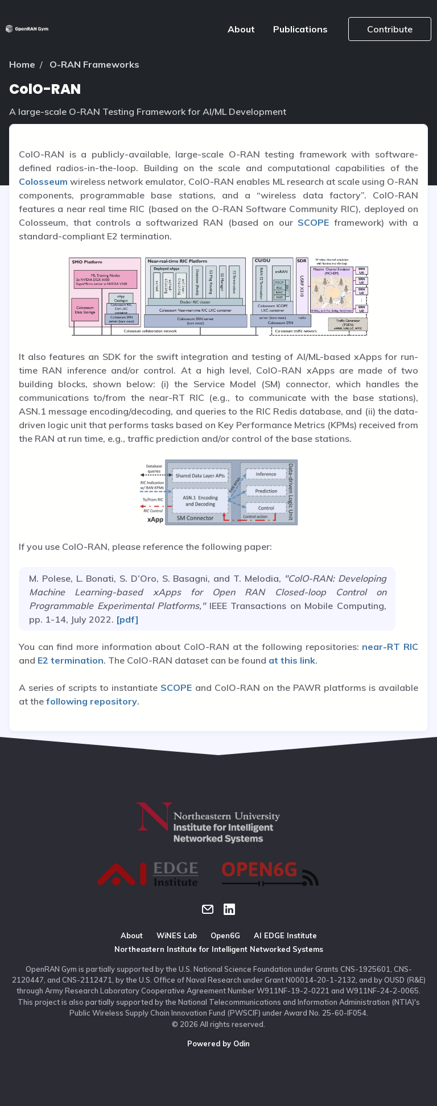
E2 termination (71, 660)
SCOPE (313, 222)
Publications (300, 29)
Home (22, 64)
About (241, 29)
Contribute (390, 29)
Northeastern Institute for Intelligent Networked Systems (218, 949)
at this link (292, 660)
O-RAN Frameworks (94, 64)
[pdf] (126, 619)
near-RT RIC (390, 646)
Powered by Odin (218, 1043)
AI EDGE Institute (285, 935)
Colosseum (43, 181)
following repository (91, 701)
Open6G (225, 935)
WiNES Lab (176, 935)
